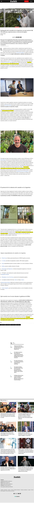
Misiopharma (4, 277)
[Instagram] (17, 493)
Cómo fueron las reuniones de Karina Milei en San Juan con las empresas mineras (7, 434)
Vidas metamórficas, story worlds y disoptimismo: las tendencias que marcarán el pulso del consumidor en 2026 (7, 415)
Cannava (22, 279)
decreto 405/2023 (7, 62)
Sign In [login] (32, 1)
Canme (15, 279)
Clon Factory (11, 277)
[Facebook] (14, 493)
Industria (18, 324)
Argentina (2, 324)
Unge (3, 263)
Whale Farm (4, 258)
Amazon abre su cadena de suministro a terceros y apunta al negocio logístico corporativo (25, 434)
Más (18, 343)
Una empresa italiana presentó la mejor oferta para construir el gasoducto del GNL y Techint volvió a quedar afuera (18, 370)
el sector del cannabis (20, 52)
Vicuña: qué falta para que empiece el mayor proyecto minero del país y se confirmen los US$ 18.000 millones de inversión (25, 469)
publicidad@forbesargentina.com (7, 481)
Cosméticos (13, 324)
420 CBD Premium (8, 105)
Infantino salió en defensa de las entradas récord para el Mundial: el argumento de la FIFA (7, 469)
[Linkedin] (20, 493)
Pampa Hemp (2, 159)
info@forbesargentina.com (6, 482)
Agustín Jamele (3, 33)
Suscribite (26, 1)
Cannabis (7, 324)
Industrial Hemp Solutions (5, 282)
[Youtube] (18, 493)
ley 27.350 (10, 60)
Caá (7, 277)
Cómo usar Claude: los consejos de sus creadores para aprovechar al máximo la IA (19, 348)
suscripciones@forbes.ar (7, 485)
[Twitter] (15, 493)
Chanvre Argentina (5, 288)
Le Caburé (3, 260)
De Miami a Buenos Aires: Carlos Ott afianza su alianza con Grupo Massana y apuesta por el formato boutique (18, 377)
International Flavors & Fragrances (23, 171)
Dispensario (10, 268)
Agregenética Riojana (5, 274)
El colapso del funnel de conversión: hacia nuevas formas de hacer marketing (18, 362)
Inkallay (3, 266)
